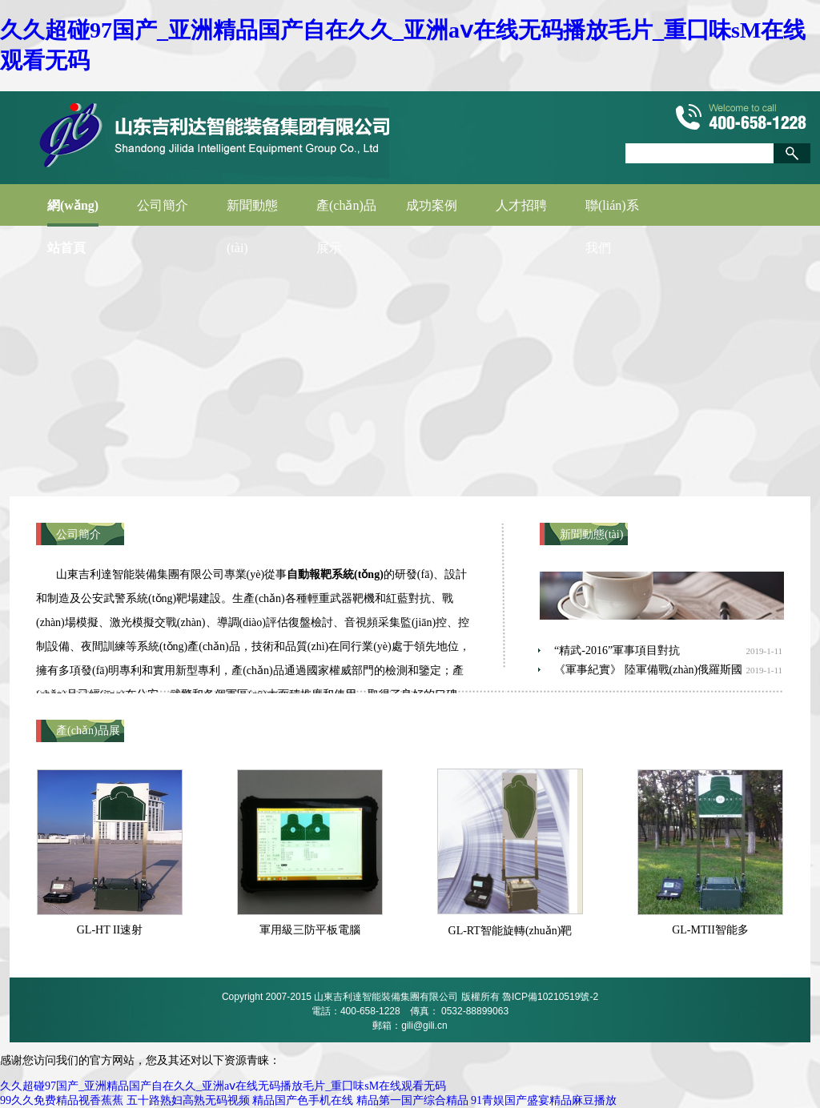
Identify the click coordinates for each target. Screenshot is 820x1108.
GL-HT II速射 (110, 930)
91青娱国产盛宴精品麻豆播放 (544, 1100)
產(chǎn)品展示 (346, 213)
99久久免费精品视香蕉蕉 (61, 1100)
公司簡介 (162, 205)
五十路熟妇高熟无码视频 (188, 1100)
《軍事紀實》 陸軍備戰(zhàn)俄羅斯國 (648, 670)
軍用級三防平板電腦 (309, 930)
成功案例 (431, 205)
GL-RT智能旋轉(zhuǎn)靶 (510, 931)
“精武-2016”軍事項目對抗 (617, 650)
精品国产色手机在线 (302, 1100)
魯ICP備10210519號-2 (550, 996)
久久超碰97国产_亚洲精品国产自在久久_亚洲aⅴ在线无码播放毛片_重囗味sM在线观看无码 (223, 1086)
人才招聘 (521, 205)
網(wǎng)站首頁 (72, 213)
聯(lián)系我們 (612, 213)
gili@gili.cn (424, 1025)
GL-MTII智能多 (710, 930)
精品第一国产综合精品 (412, 1100)
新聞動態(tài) (252, 213)
